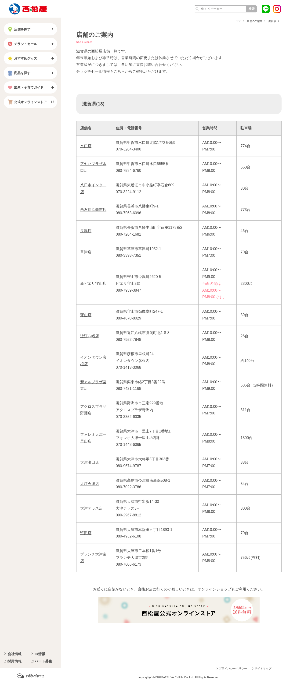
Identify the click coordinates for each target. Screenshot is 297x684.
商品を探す (18, 72)
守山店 (85, 315)
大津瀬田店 (89, 462)
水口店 (85, 146)
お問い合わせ (35, 676)
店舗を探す (18, 29)
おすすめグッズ (22, 58)
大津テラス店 (91, 508)
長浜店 (85, 231)
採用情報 (14, 661)
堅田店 (85, 533)
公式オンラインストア (27, 101)
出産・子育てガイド (25, 87)
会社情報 (14, 654)
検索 (252, 9)
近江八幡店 (89, 336)
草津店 (85, 252)
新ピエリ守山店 (93, 284)
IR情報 (40, 654)
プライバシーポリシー (233, 668)
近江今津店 (89, 484)
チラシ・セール (22, 43)
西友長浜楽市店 (93, 210)
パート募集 (43, 661)
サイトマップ (262, 668)
